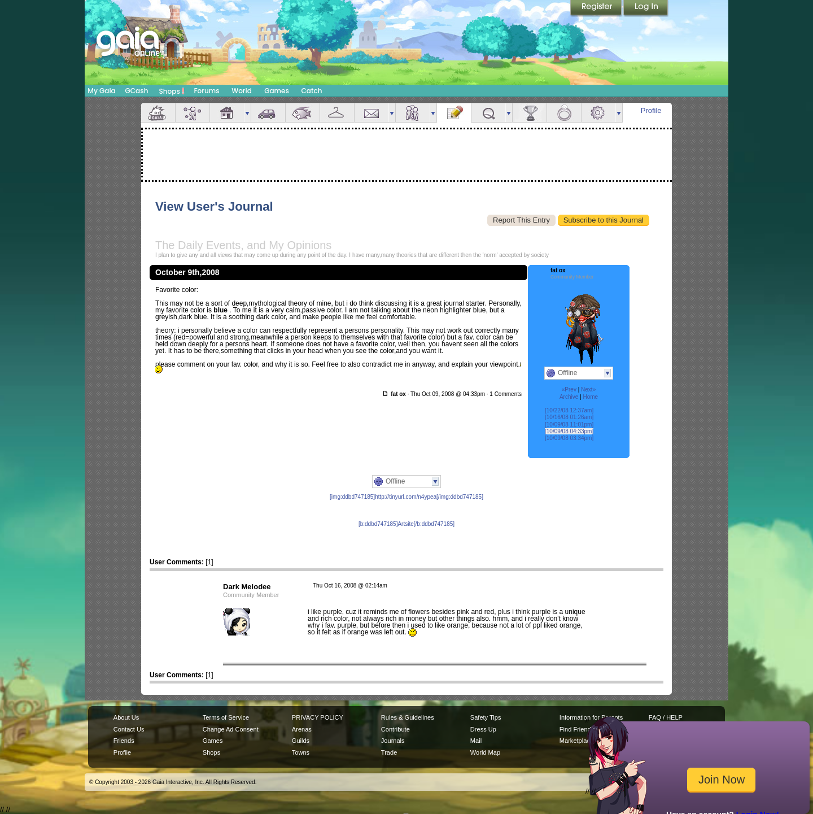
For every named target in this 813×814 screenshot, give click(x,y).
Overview (158, 112)
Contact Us (129, 729)
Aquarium (303, 112)
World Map (485, 752)
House (227, 112)
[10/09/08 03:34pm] (569, 438)
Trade (389, 752)
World (241, 90)
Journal (454, 112)
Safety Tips (485, 717)
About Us (126, 717)
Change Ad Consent (231, 729)
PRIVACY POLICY (317, 717)
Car (268, 112)
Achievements (530, 112)
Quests (488, 112)
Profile (651, 110)
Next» (588, 389)
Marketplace (576, 740)
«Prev (569, 389)
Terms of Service (226, 717)
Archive (569, 397)
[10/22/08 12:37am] (569, 410)
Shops (172, 91)
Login (645, 8)
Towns (300, 752)
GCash (136, 90)
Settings (598, 112)
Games (276, 90)
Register (596, 8)
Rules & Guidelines (407, 717)
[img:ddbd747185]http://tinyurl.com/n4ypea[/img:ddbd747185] (406, 497)
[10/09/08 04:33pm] (569, 431)
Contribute (395, 729)
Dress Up (483, 729)
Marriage (564, 112)
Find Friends (577, 729)
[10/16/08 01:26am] (569, 417)
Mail (371, 112)
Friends (413, 112)
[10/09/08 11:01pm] (569, 424)
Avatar (192, 112)
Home (590, 397)
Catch (311, 90)
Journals (393, 740)
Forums (206, 90)
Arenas (302, 729)
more (247, 112)
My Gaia (101, 90)
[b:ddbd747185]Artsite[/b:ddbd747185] (406, 524)
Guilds (300, 740)
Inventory (337, 112)
